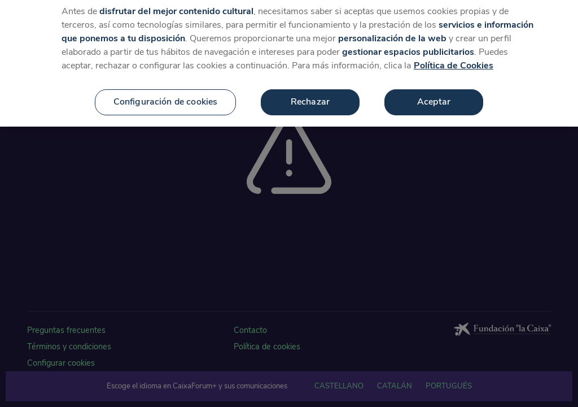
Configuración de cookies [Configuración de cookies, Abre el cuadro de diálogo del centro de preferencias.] (165, 98)
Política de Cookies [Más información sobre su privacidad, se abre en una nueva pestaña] (453, 62)
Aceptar (433, 98)
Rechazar (310, 98)
